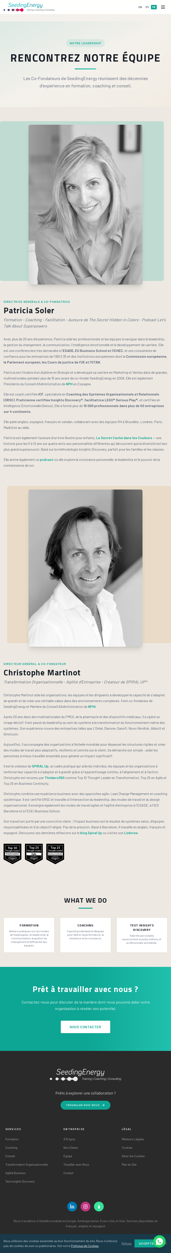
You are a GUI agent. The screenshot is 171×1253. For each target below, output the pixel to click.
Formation (11, 1139)
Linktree (131, 833)
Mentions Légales (133, 1139)
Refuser (127, 1243)
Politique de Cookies (85, 1246)
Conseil (10, 1156)
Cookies (127, 1147)
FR (153, 7)
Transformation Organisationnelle (26, 1164)
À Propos (69, 1139)
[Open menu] (163, 7)
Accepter (147, 1243)
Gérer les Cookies (133, 1156)
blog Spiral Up (91, 833)
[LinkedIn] (72, 1206)
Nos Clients (70, 1147)
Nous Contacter (85, 1027)
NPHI (92, 706)
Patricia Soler (29, 310)
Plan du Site (129, 1164)
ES (147, 7)
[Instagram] (85, 1206)
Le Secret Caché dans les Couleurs (124, 438)
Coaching (11, 1147)
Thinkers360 (55, 777)
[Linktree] (99, 1206)
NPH (69, 384)
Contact (68, 1173)
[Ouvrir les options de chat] (159, 1241)
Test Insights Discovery (20, 1181)
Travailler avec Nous (85, 1105)
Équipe (67, 1156)
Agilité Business (15, 1173)
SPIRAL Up (40, 766)
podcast (46, 459)
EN (140, 7)
